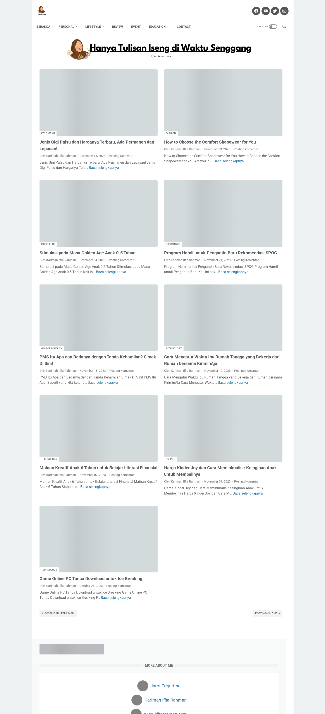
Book (271, 414)
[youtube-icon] (262, 6)
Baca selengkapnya (80, 148)
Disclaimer (144, 698)
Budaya (227, 422)
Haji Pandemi (258, 438)
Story (239, 487)
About (113, 698)
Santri (226, 487)
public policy (230, 479)
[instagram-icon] (281, 6)
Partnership (230, 471)
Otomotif (246, 462)
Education (160, 19)
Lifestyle (96, 19)
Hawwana (229, 446)
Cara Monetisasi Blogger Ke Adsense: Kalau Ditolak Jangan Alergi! (248, 367)
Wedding (228, 495)
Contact (187, 19)
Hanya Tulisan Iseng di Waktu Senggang (170, 707)
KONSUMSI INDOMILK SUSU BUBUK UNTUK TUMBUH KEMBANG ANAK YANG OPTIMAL (252, 230)
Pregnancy (134, 202)
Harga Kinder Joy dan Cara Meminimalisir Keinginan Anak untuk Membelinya (161, 421)
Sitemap (222, 698)
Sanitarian (266, 479)
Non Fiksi (228, 462)
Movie (276, 454)
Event (139, 19)
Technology (135, 301)
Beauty (227, 414)
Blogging (257, 414)
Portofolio (182, 698)
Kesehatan (48, 104)
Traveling (275, 487)
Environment (246, 422)
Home (101, 698)
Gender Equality (51, 301)
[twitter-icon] (271, 6)
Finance (255, 430)
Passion (249, 471)
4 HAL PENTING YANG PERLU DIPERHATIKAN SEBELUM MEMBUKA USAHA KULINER (247, 347)
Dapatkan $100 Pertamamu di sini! (251, 597)
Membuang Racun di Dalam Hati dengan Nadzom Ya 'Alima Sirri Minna (249, 311)
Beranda (46, 19)
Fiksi (242, 430)
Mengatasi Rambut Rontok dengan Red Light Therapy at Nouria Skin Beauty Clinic (251, 250)
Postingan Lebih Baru (59, 571)
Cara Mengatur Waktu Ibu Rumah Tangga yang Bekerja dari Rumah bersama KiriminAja (157, 316)
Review (120, 19)
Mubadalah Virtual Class (243, 296)
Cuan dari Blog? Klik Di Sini (246, 577)
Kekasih (277, 446)
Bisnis (241, 414)
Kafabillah (48, 202)
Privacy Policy (203, 698)
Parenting (264, 462)
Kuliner (132, 406)
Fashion (132, 104)
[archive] (234, 519)
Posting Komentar (52, 130)
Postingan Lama (188, 571)
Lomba (262, 454)
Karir (264, 446)
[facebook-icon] (253, 6)
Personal (69, 19)
